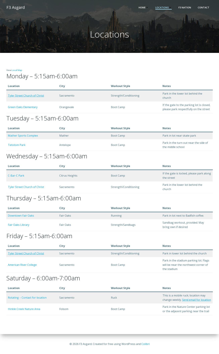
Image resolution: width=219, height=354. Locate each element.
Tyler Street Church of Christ (26, 187)
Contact (203, 7)
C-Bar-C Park (16, 176)
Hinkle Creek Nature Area (24, 309)
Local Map (17, 70)
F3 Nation (185, 7)
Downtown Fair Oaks (21, 216)
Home (144, 7)
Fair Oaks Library (18, 225)
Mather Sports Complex (23, 136)
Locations (163, 7)
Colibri (145, 344)
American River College (22, 265)
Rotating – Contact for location (27, 298)
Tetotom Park (16, 145)
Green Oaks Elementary (23, 107)
